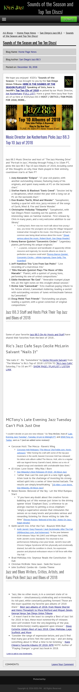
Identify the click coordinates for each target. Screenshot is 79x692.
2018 (34, 67)
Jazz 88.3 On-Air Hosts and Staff (47, 334)
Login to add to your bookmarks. (19, 654)
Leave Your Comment (63, 664)
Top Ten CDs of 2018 (27, 90)
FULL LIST (29, 93)
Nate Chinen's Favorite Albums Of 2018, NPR (40, 643)
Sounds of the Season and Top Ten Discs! (30, 42)
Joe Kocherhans (14, 93)
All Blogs (8, 32)
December (22, 67)
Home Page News (26, 32)
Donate (69, 19)
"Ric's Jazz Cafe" (64, 363)
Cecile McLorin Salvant (54, 360)
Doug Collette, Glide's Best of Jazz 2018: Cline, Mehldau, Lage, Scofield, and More (41, 629)
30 (30, 67)
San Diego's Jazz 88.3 (51, 32)
